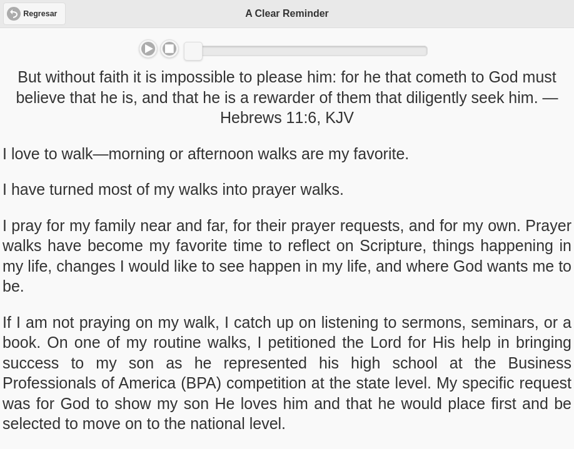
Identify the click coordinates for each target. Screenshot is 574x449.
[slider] (193, 51)
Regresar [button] (40, 13)
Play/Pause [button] (148, 48)
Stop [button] (169, 48)
